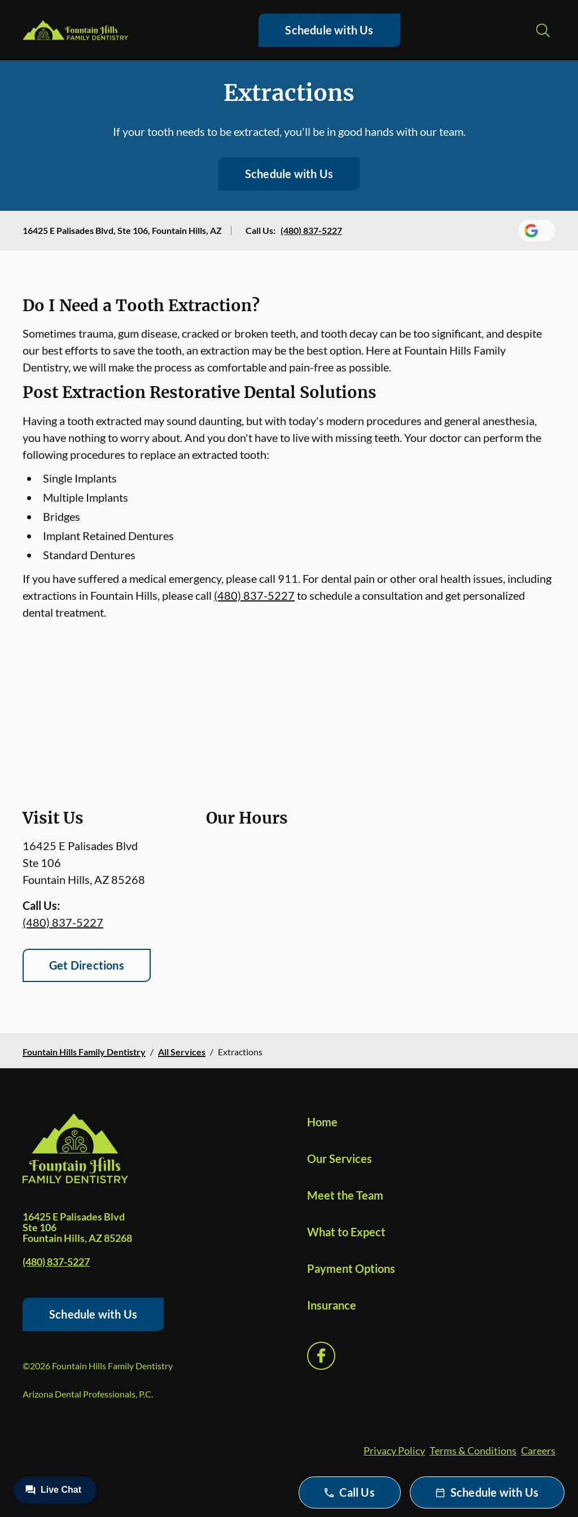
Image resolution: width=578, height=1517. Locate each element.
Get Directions (86, 965)
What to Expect (346, 1232)
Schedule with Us (329, 30)
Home (322, 1122)
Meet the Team (345, 1195)
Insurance (331, 1305)
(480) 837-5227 (311, 230)
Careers (538, 1450)
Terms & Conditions (473, 1450)
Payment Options (351, 1268)
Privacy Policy (394, 1450)
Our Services (339, 1158)
